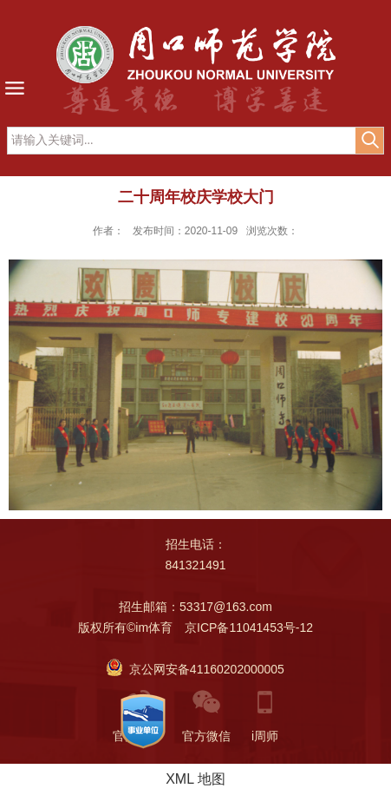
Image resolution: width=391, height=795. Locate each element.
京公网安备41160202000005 (195, 669)
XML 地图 (195, 779)
